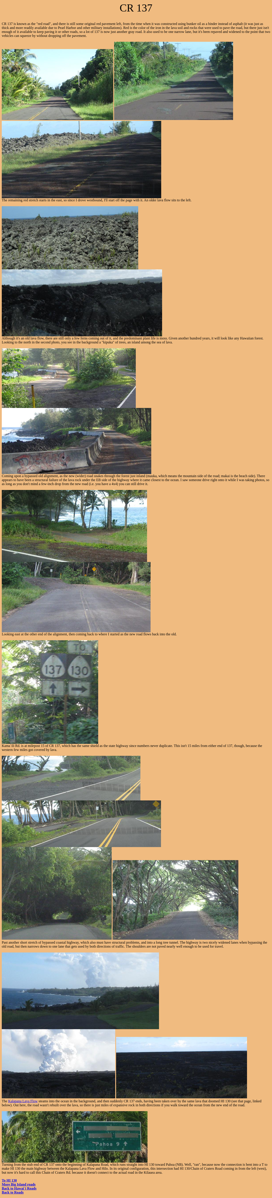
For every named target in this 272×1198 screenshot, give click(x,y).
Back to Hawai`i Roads (19, 1188)
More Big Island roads (19, 1184)
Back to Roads (13, 1192)
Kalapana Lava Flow (23, 1101)
